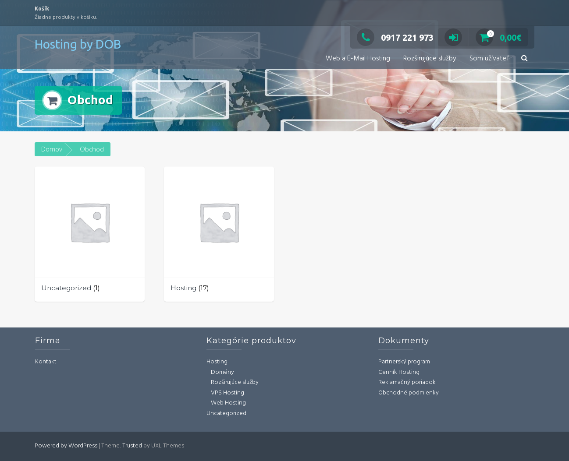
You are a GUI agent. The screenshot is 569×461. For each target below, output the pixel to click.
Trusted (132, 446)
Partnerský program (404, 362)
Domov (51, 148)
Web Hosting (228, 403)
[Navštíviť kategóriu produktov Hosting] (219, 234)
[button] (524, 59)
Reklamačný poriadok (407, 382)
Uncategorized (226, 413)
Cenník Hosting (399, 372)
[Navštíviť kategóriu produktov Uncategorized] (90, 234)
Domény (222, 372)
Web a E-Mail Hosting (358, 58)
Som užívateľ (488, 58)
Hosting (217, 362)
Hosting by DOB (78, 44)
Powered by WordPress (66, 446)
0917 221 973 (395, 37)
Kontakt (46, 362)
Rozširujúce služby (429, 58)
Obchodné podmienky (408, 393)
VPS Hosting (227, 393)
